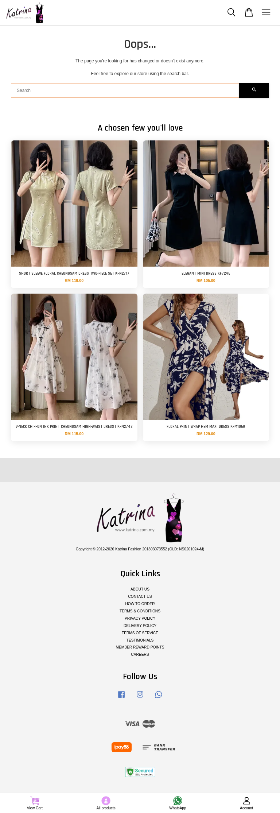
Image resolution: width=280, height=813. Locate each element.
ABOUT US (140, 589)
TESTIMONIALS (140, 640)
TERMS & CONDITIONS (140, 611)
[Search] (125, 90)
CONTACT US (140, 597)
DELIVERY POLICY (140, 626)
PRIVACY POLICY (140, 618)
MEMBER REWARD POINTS (140, 647)
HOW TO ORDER (140, 604)
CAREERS (140, 655)
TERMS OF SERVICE (140, 633)
